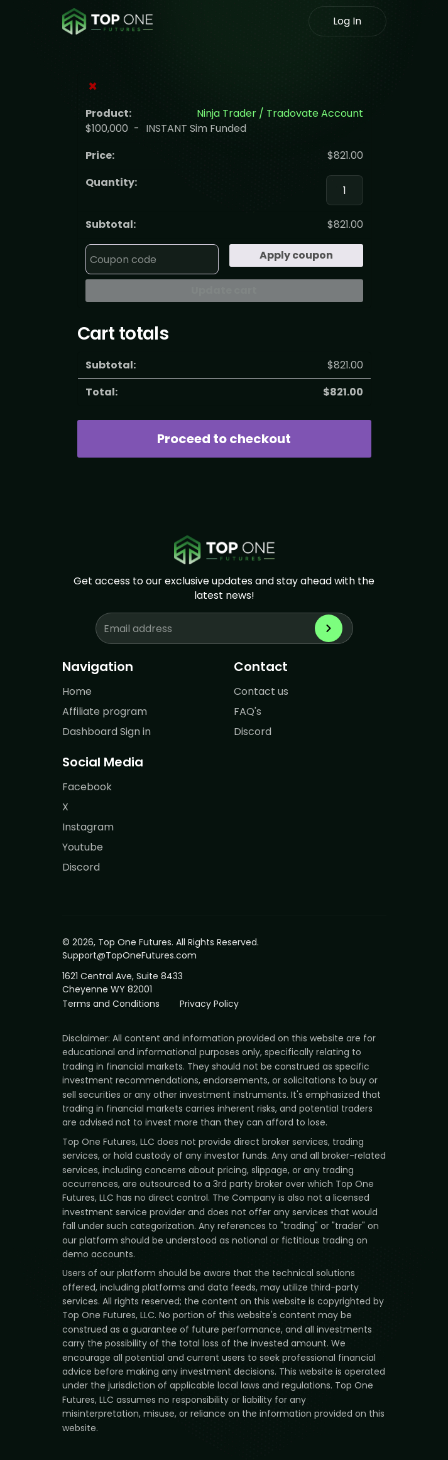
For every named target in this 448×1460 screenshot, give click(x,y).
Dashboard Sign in (106, 731)
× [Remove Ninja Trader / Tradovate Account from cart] (92, 86)
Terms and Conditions (111, 1003)
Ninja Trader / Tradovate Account (280, 113)
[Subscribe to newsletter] (328, 628)
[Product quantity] (344, 190)
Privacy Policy (209, 1003)
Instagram (88, 827)
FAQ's (247, 711)
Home (77, 691)
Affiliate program (104, 711)
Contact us (261, 691)
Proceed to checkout (224, 439)
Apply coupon (296, 255)
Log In (347, 21)
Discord (252, 731)
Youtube (82, 847)
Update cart (224, 290)
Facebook (87, 787)
